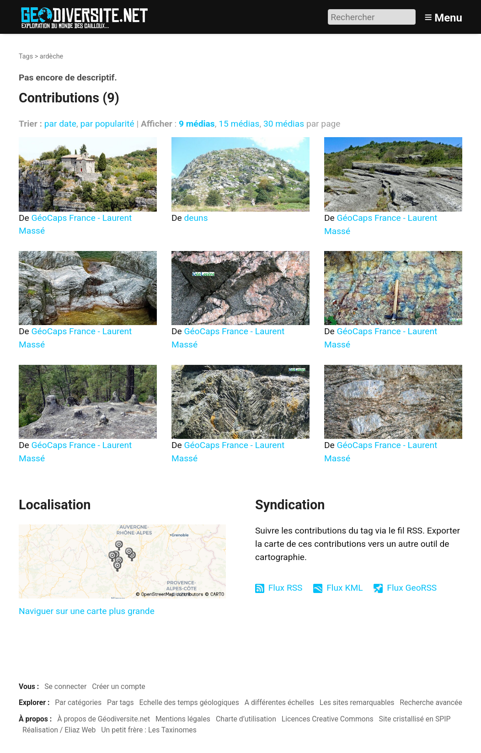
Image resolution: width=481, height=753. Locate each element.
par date (60, 123)
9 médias (197, 123)
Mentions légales (182, 719)
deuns (196, 218)
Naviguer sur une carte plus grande (87, 611)
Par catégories (78, 702)
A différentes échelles (279, 702)
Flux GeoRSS (412, 587)
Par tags (120, 702)
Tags (26, 56)
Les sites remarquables (357, 702)
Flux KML (344, 587)
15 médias (239, 123)
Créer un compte (118, 686)
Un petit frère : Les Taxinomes (149, 730)
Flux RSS (285, 587)
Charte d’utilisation (246, 719)
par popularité (107, 123)
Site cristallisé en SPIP (415, 719)
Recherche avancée (431, 702)
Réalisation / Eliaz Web (59, 730)
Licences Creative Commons (328, 719)
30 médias (283, 123)
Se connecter (65, 686)
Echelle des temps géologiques (189, 702)
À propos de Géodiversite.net (103, 719)
